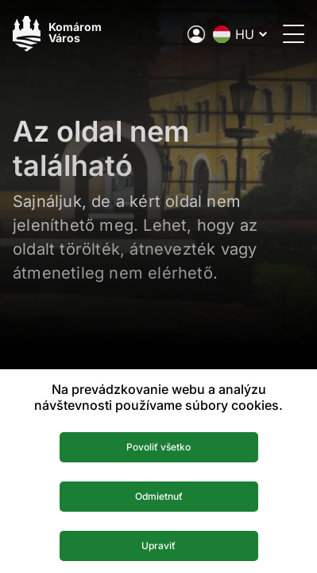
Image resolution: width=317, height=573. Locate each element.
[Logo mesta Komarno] (57, 34)
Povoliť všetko (158, 447)
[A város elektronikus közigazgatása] (196, 34)
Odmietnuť (159, 496)
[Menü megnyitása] (293, 34)
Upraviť (158, 546)
